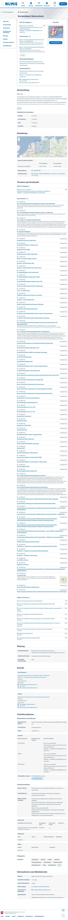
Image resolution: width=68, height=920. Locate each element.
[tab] (8, 21)
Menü (63, 3)
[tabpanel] (8, 33)
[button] (19, 138)
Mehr (19, 108)
